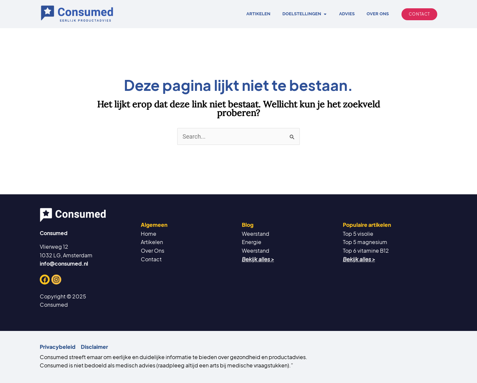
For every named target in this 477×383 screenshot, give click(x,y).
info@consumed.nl (64, 263)
